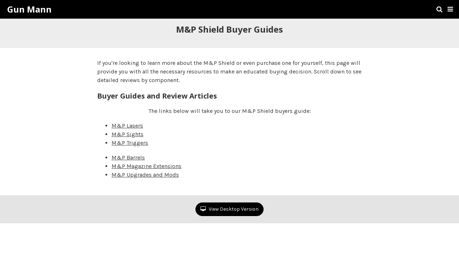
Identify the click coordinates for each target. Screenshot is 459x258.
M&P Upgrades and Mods (145, 174)
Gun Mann (29, 9)
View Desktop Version (229, 209)
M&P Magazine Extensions (146, 166)
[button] (450, 9)
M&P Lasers (127, 125)
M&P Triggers (130, 142)
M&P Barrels (128, 157)
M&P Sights (127, 134)
